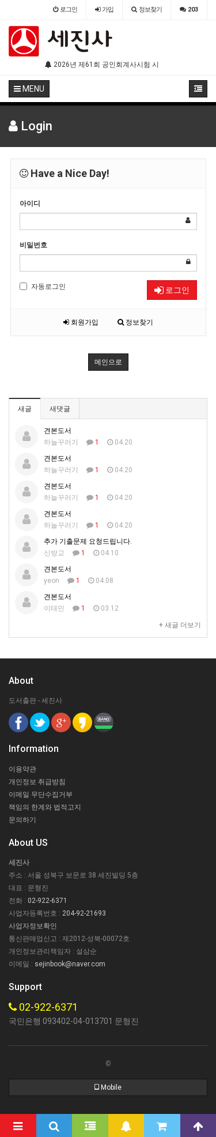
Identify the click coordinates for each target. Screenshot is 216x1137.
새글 (25, 409)
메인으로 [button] (108, 362)
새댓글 (60, 409)
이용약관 (22, 769)
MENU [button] (29, 88)
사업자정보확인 (33, 926)
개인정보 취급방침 (37, 782)
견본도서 (57, 431)
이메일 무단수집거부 (41, 794)
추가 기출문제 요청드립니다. (88, 541)
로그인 (172, 290)
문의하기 (22, 820)
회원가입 (80, 322)
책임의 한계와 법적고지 (45, 807)
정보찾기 (135, 322)
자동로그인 (43, 287)
